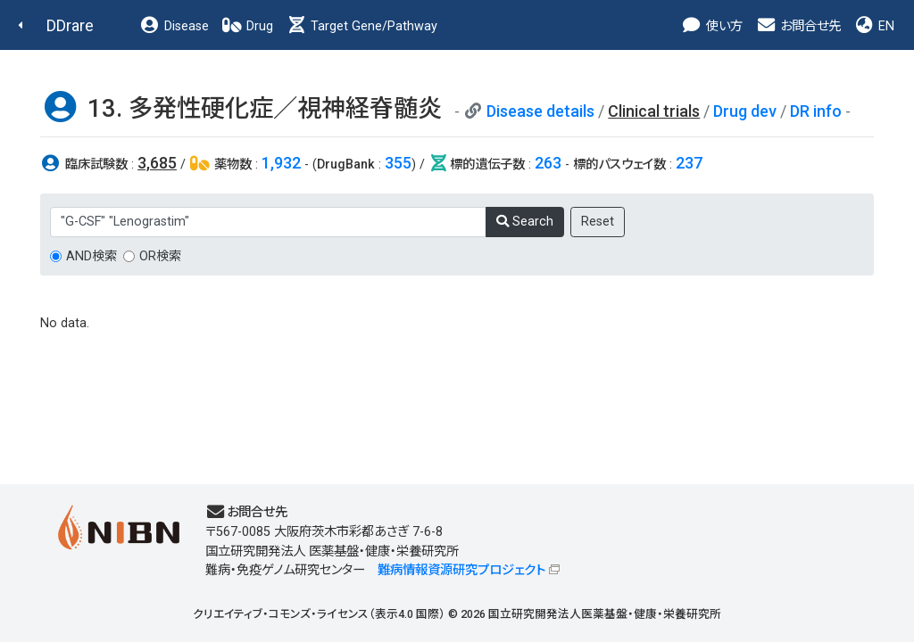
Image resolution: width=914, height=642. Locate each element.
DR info (816, 111)
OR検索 (160, 256)
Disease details (540, 111)
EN (873, 26)
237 (689, 162)
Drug (247, 26)
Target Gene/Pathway (361, 26)
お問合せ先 (798, 26)
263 (548, 162)
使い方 (712, 26)
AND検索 (91, 256)
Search (524, 221)
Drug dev (745, 111)
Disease (174, 26)
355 (398, 162)
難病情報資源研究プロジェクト (461, 570)
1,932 (281, 162)
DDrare (70, 25)
